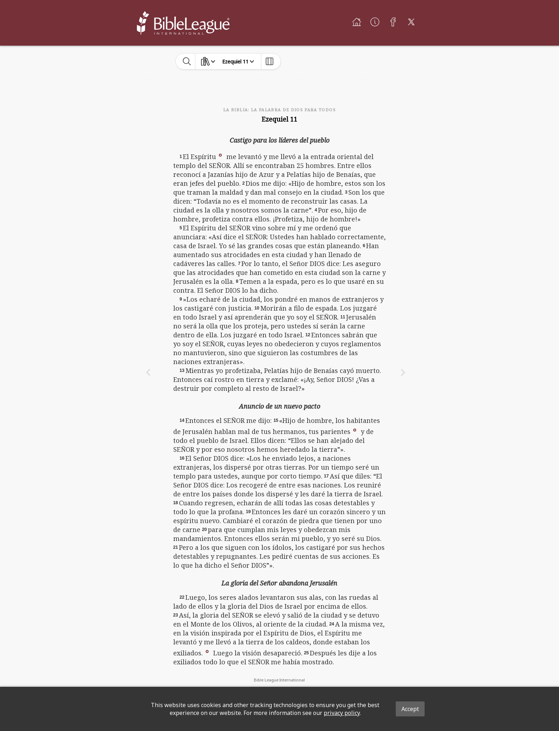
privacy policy (342, 713)
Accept (410, 709)
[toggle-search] (187, 61)
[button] (220, 154)
